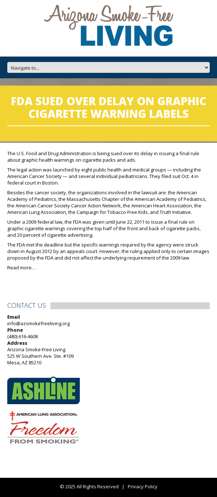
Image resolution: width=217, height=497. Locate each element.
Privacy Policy (142, 486)
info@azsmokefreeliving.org (38, 323)
